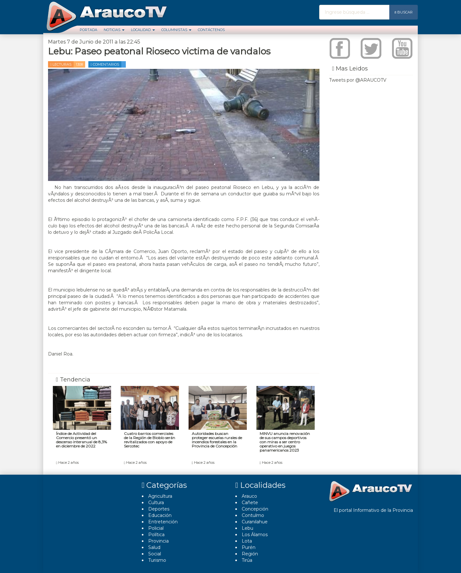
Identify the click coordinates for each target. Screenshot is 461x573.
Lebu (247, 528)
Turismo (157, 560)
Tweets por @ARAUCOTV (357, 80)
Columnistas (176, 30)
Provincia (158, 541)
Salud (154, 547)
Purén (248, 547)
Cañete (250, 502)
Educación (160, 515)
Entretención (163, 522)
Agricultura (160, 496)
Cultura (156, 502)
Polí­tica (156, 534)
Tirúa (247, 560)
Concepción (255, 509)
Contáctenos (211, 30)
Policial (156, 528)
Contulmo (253, 515)
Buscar (403, 12)
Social (154, 554)
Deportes (158, 509)
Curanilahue (255, 522)
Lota (247, 541)
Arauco (249, 496)
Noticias (114, 30)
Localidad (143, 30)
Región (250, 554)
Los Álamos (255, 534)
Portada (88, 30)
